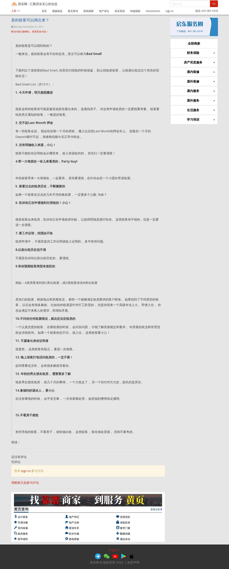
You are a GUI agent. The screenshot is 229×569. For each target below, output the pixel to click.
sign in (25, 471)
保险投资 (125, 522)
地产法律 (74, 522)
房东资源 (120, 11)
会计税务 (23, 517)
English (114, 550)
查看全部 (156, 509)
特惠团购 (135, 11)
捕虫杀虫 (125, 539)
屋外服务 (201, 100)
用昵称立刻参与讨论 (25, 482)
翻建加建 (125, 533)
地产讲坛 (104, 11)
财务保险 (201, 53)
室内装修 (23, 528)
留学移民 (23, 539)
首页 (44, 11)
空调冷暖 (23, 522)
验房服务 (23, 533)
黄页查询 (73, 11)
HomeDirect (153, 11)
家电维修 (74, 539)
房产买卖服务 (199, 62)
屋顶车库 (74, 528)
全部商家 (194, 43)
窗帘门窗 (125, 528)
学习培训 (201, 119)
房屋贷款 (125, 517)
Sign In (169, 11)
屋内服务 (201, 91)
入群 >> (15, 11)
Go (214, 3)
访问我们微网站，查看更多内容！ (29, 31)
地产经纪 (74, 517)
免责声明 (133, 562)
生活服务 (201, 110)
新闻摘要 (88, 11)
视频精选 (57, 11)
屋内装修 (201, 72)
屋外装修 (201, 81)
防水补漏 (74, 533)
